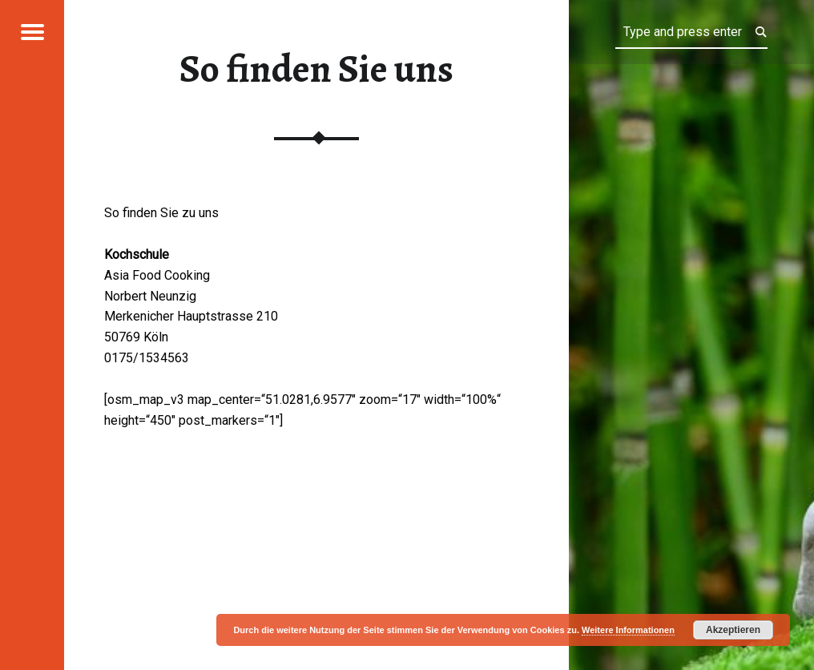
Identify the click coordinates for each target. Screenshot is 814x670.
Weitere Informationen (628, 630)
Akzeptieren (733, 630)
